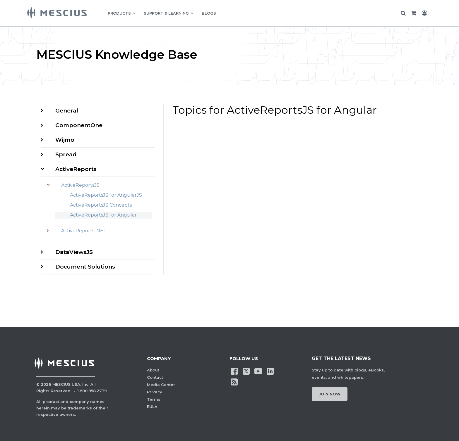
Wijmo (64, 139)
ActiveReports (76, 169)
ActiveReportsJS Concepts (101, 205)
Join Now (329, 394)
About (153, 370)
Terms (153, 399)
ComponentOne (78, 125)
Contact (155, 377)
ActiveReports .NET (84, 231)
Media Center (161, 384)
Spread (66, 154)
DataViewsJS (74, 252)
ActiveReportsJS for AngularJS (106, 195)
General (66, 110)
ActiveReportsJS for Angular (103, 215)
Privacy (154, 392)
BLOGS (209, 13)
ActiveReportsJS (80, 185)
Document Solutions (85, 266)
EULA (152, 406)
